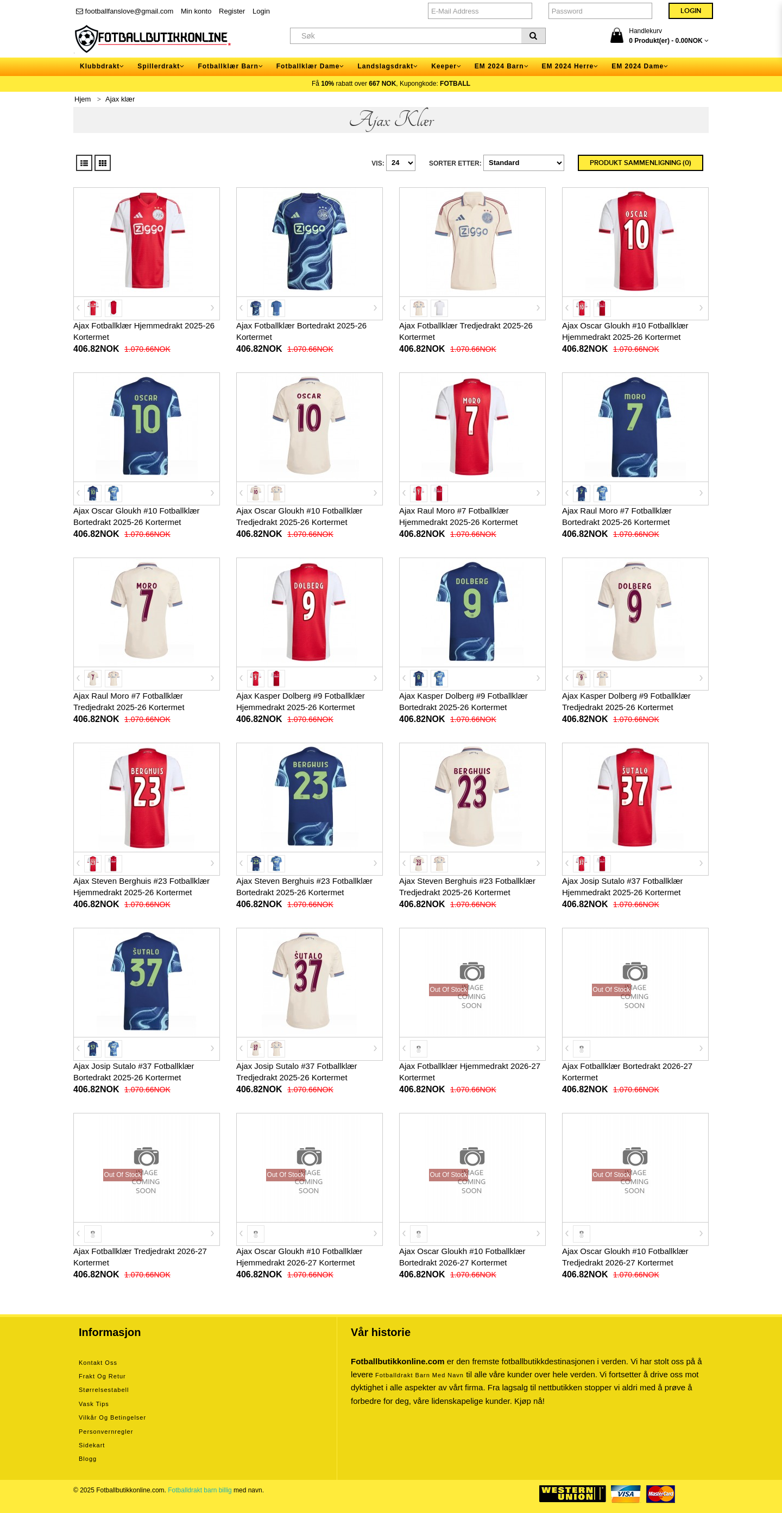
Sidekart (92, 1445)
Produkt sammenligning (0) (640, 163)
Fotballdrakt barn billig (199, 1490)
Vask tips (94, 1404)
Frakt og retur (102, 1376)
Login (261, 11)
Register (232, 11)
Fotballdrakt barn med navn (419, 1375)
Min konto (196, 11)
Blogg (88, 1458)
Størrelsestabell (104, 1390)
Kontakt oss (98, 1362)
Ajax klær (120, 99)
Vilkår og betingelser (112, 1417)
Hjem (82, 99)
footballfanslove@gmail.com (124, 11)
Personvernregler (106, 1431)
